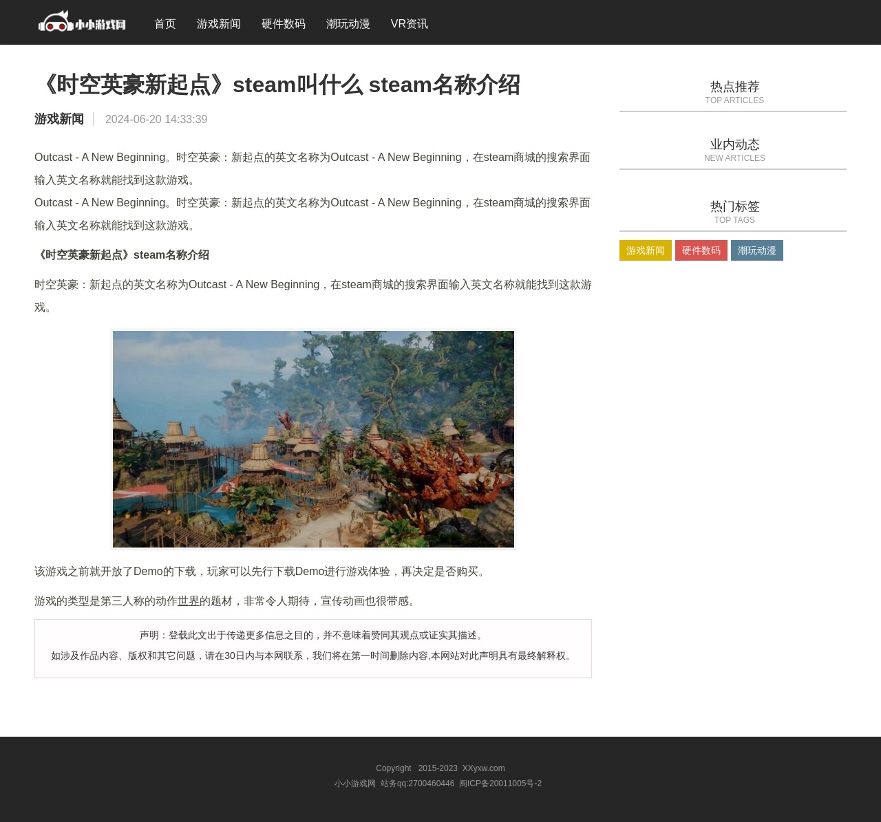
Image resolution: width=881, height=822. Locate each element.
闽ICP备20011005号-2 (500, 783)
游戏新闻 (219, 24)
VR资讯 (409, 24)
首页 (165, 24)
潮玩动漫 (348, 24)
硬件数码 (284, 24)
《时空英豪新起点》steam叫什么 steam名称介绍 (277, 84)
